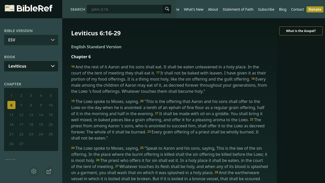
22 (21, 133)
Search (77, 9)
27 (21, 143)
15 (50, 114)
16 (11, 124)
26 (11, 143)
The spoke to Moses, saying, (105, 101)
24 (41, 133)
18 (31, 124)
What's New (193, 9)
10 (50, 105)
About (213, 9)
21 (11, 133)
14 (41, 114)
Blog (283, 9)
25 (50, 133)
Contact (297, 9)
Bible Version (18, 30)
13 (31, 114)
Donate (314, 9)
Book (9, 56)
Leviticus (17, 66)
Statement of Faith (238, 9)
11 (11, 114)
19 (41, 124)
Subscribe (266, 9)
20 (50, 124)
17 (21, 124)
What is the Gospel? (301, 31)
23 (31, 133)
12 (21, 114)
